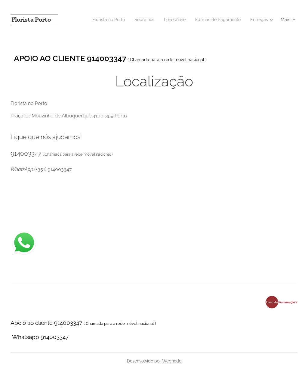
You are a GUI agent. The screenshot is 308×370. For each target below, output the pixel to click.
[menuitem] (99, 19)
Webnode (171, 361)
